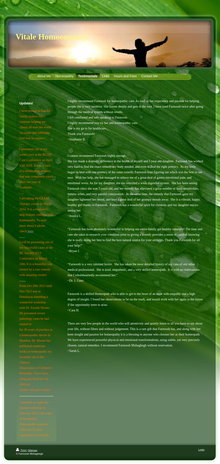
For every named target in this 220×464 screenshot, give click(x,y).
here (30, 231)
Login (201, 449)
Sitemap (32, 450)
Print (21, 450)
